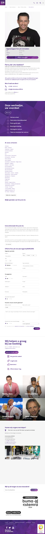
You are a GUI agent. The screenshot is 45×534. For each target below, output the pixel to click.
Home (6, 7)
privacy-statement (30, 326)
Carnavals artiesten (9, 150)
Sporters (6, 180)
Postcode (7, 291)
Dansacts (7, 152)
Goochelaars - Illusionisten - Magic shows (13, 161)
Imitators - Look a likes (9, 165)
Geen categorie (8, 160)
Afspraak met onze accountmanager (12, 321)
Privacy (33, 522)
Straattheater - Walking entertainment (12, 183)
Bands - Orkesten (8, 147)
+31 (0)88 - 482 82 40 (13, 86)
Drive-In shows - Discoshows (10, 155)
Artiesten (7, 146)
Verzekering (28, 522)
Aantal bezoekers (8, 268)
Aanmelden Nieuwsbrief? (10, 296)
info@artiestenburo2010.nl (15, 89)
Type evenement (25, 263)
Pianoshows (7, 177)
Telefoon (7, 286)
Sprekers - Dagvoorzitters (10, 182)
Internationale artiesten (9, 168)
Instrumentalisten (8, 166)
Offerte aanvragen (23, 57)
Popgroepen (7, 179)
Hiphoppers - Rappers (9, 163)
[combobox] (24, 255)
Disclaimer (11, 522)
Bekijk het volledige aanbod (12, 352)
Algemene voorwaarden (19, 522)
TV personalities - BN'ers (10, 188)
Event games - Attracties (10, 157)
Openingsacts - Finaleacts (10, 176)
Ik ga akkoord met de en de (20, 326)
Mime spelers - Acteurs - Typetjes (11, 172)
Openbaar (15, 265)
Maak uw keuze (8, 305)
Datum (24, 253)
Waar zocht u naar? (26, 305)
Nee (11, 298)
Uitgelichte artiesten (10, 190)
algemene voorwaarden (19, 326)
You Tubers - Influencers (10, 191)
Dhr (7, 278)
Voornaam (24, 276)
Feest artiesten (12, 7)
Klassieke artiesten (8, 171)
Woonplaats (24, 291)
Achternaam (7, 281)
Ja (7, 298)
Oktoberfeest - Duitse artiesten (11, 174)
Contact (6, 522)
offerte (15, 92)
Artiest (6, 253)
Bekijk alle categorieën (11, 195)
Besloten (8, 265)
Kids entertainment (8, 169)
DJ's (6, 154)
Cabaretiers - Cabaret (9, 149)
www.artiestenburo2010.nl (10, 443)
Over (23, 321)
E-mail (24, 281)
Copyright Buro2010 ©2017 (10, 523)
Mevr (12, 278)
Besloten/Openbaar (9, 263)
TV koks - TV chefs (8, 187)
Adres (23, 286)
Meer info (8, 112)
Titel (6, 276)
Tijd (6, 258)
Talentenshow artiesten (9, 185)
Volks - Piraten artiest (22, 7)
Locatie (23, 268)
